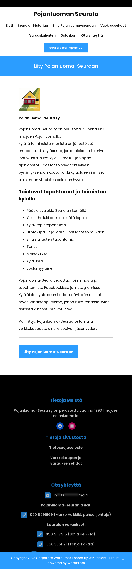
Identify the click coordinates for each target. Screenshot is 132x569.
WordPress (76, 563)
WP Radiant (98, 558)
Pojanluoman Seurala (66, 12)
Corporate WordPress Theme (59, 558)
